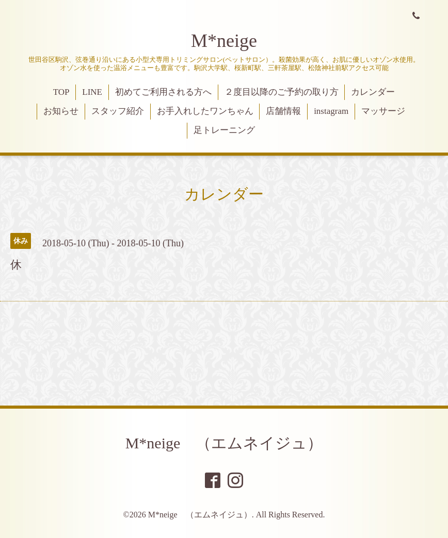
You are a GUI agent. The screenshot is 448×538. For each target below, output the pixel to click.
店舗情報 (283, 111)
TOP (61, 92)
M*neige (224, 40)
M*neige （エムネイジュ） (224, 442)
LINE (92, 92)
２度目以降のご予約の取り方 (282, 92)
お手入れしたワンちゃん (205, 111)
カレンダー (373, 92)
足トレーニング (224, 130)
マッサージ (383, 111)
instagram (331, 111)
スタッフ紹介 (117, 111)
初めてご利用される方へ (163, 92)
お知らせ (60, 111)
